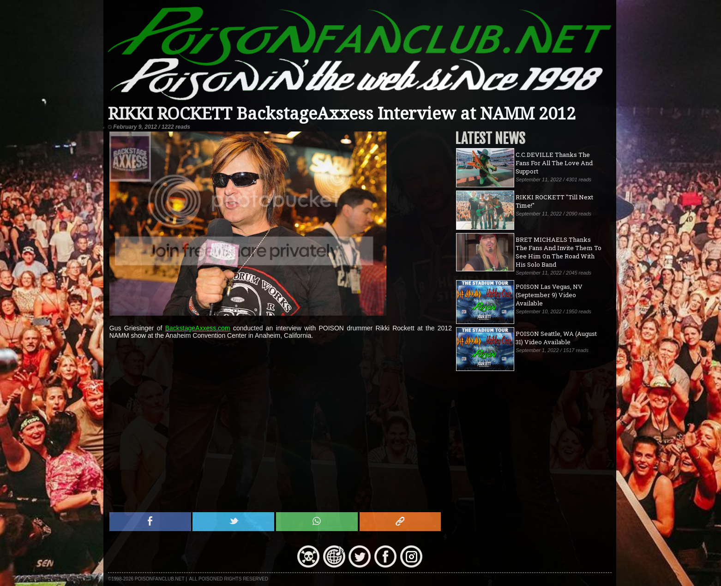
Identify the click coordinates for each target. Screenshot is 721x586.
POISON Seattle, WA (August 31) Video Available (556, 337)
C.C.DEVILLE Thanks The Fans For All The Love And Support (554, 162)
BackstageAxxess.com (197, 328)
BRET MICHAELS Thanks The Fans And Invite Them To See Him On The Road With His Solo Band (558, 252)
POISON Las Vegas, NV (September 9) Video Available (549, 294)
